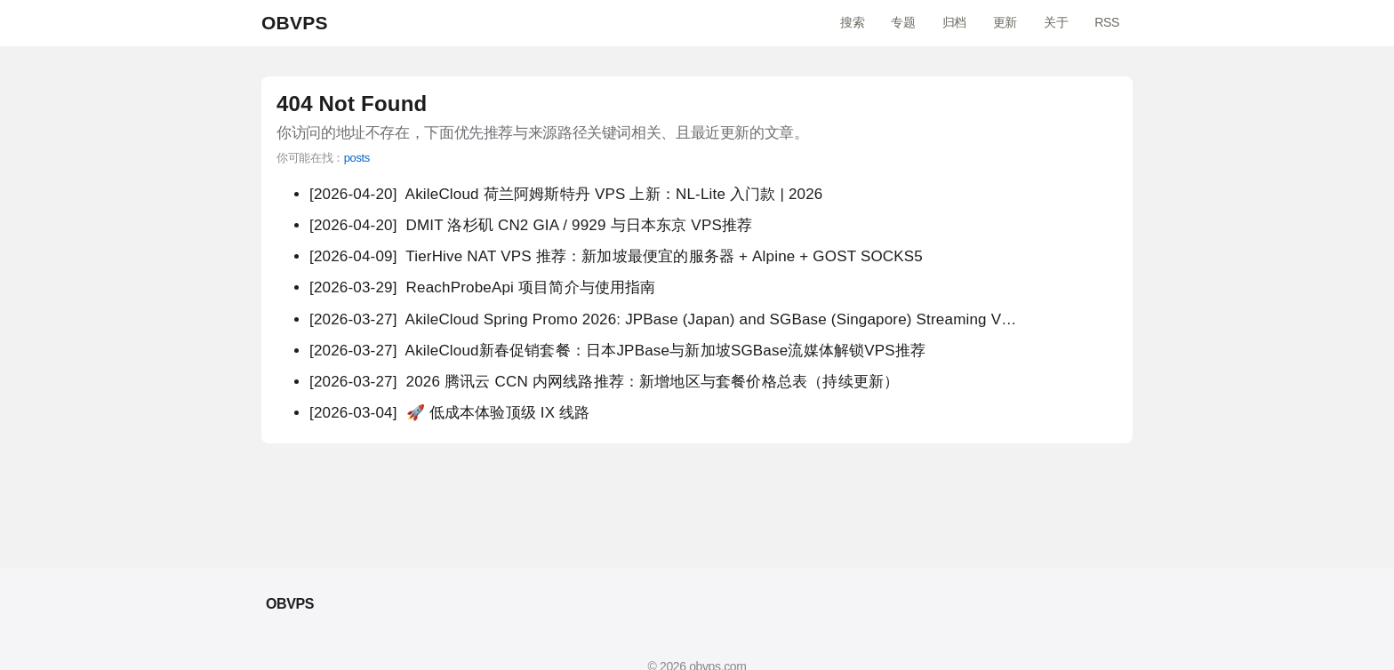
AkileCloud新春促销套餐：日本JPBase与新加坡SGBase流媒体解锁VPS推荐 (617, 350)
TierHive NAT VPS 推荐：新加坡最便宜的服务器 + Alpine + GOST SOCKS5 (616, 256)
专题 (903, 22)
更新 (1005, 22)
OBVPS (294, 22)
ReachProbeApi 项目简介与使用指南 (482, 287)
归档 (954, 22)
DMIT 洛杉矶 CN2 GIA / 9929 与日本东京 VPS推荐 (530, 225)
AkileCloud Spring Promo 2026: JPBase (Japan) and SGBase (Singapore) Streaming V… (662, 319)
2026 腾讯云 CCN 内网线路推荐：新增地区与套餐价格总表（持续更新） (604, 381)
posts (357, 157)
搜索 (852, 22)
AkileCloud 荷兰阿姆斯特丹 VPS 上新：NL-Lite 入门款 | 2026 (566, 194)
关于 (1056, 22)
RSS (1106, 22)
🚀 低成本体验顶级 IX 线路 (449, 412)
